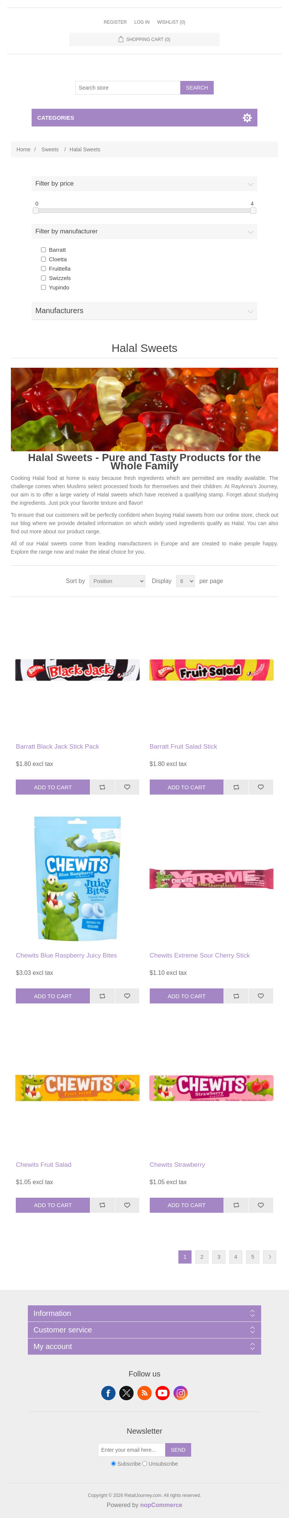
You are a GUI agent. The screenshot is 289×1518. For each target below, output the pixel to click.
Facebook (108, 1393)
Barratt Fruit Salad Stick (184, 746)
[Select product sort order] (117, 581)
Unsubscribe (163, 1464)
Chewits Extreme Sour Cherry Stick (200, 955)
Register (115, 22)
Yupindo (59, 287)
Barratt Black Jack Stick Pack (57, 746)
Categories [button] (55, 117)
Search (197, 88)
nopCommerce (161, 1505)
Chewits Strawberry (177, 1164)
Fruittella (60, 268)
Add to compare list (102, 787)
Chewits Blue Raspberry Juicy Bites (66, 955)
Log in (142, 22)
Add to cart (53, 787)
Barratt (57, 250)
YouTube (162, 1393)
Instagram (180, 1393)
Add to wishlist (127, 787)
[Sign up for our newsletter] (132, 1450)
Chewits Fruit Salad (43, 1164)
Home (23, 149)
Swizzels (60, 278)
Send (178, 1450)
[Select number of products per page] (185, 581)
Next (269, 1257)
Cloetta (58, 259)
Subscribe (129, 1464)
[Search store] (128, 87)
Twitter (126, 1393)
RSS (144, 1393)
